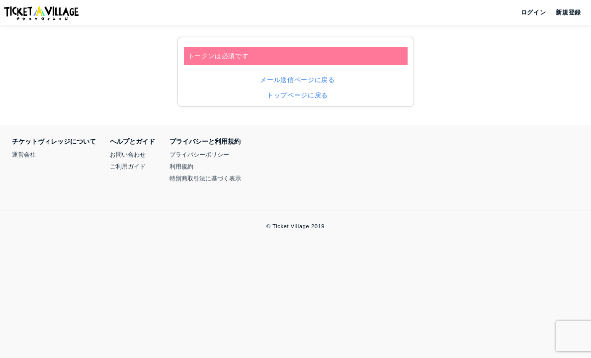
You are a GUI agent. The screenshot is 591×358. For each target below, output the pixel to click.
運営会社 (24, 154)
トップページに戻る (295, 95)
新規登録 (564, 12)
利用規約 (181, 166)
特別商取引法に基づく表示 (205, 178)
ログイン (532, 12)
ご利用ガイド (128, 166)
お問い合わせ (128, 154)
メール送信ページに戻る (295, 80)
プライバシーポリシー (199, 154)
